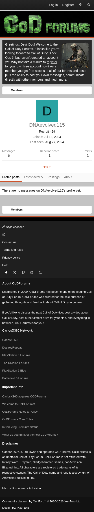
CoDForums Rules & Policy (20, 411)
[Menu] (6, 5)
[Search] (89, 5)
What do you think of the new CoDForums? (30, 434)
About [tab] (68, 177)
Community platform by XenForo (41, 501)
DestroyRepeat (12, 347)
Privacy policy (11, 257)
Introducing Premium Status (20, 427)
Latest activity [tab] (33, 177)
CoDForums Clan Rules (17, 419)
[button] (46, 234)
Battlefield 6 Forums (15, 378)
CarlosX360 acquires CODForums (24, 396)
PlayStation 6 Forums (16, 355)
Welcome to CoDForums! (18, 404)
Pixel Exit (23, 507)
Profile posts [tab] (11, 177)
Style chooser (13, 227)
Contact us (9, 242)
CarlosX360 (9, 340)
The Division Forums (15, 363)
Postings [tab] (54, 177)
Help (5, 265)
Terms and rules (12, 249)
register (52, 62)
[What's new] (80, 5)
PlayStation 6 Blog (14, 370)
